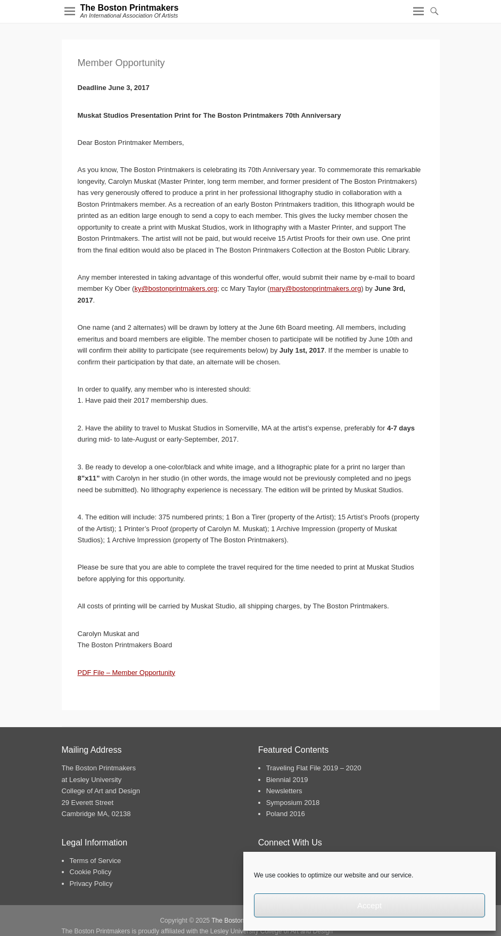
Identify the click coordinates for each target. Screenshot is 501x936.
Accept (369, 905)
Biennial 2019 (287, 780)
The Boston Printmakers (129, 7)
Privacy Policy (91, 884)
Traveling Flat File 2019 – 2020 (314, 768)
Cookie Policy (91, 872)
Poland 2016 (285, 814)
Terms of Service (95, 861)
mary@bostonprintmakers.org (315, 288)
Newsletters (284, 791)
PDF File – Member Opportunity (127, 673)
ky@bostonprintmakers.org (175, 288)
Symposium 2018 (292, 803)
